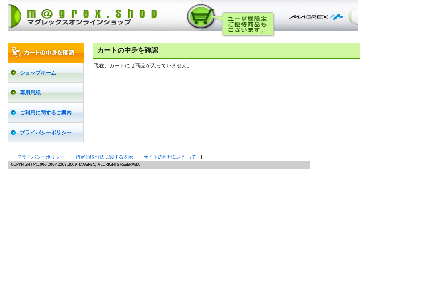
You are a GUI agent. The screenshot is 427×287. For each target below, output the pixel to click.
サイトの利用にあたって (170, 157)
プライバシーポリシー (41, 157)
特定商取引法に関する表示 (104, 157)
